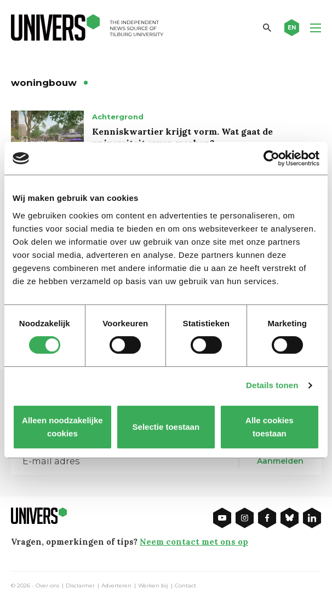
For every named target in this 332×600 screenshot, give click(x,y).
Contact (185, 586)
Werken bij (153, 586)
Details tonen (272, 385)
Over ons (47, 586)
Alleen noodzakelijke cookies (62, 427)
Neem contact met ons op (194, 541)
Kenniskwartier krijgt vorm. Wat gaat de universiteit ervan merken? (182, 137)
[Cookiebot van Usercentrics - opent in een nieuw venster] (271, 158)
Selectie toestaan (166, 426)
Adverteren (116, 586)
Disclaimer (80, 586)
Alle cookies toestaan (269, 427)
